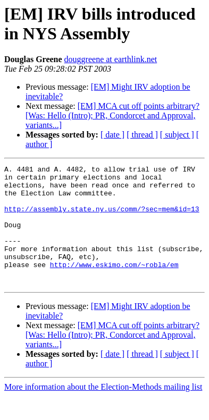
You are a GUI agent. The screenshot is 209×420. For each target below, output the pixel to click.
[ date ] (112, 134)
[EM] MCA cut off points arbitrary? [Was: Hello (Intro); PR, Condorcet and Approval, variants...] (112, 115)
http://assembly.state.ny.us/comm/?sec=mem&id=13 (101, 218)
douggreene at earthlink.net (110, 59)
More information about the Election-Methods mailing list (103, 410)
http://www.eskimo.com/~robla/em (114, 285)
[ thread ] (142, 134)
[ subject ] (177, 134)
